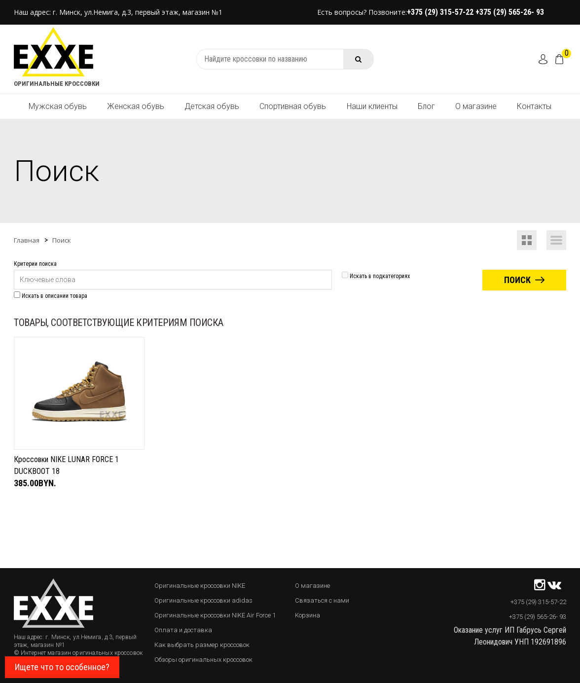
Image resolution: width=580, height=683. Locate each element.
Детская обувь (211, 106)
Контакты (534, 106)
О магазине (476, 106)
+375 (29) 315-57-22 (441, 12)
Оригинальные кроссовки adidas (203, 600)
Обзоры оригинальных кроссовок (203, 659)
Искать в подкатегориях (376, 276)
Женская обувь (135, 106)
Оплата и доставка (183, 630)
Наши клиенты (372, 106)
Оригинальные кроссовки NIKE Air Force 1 (215, 615)
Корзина (307, 615)
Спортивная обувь (292, 106)
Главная (26, 240)
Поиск (61, 240)
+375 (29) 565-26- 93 (509, 12)
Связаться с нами (322, 600)
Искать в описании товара (50, 295)
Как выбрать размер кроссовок (202, 644)
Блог (426, 106)
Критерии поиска (35, 263)
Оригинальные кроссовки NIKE (199, 585)
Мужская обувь (58, 106)
